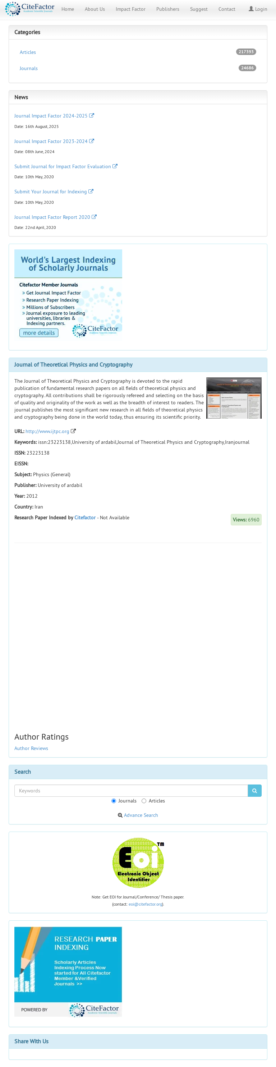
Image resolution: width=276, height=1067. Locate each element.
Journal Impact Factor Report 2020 (55, 217)
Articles (138, 52)
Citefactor (85, 517)
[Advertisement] (138, 600)
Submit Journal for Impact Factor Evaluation (66, 166)
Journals (138, 68)
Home (67, 9)
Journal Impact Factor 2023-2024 (54, 141)
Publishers (167, 9)
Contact (226, 9)
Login (258, 9)
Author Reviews (31, 748)
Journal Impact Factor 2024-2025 (54, 115)
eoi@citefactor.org (145, 904)
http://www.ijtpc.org (47, 431)
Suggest (199, 9)
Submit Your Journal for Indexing (53, 191)
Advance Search (141, 815)
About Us (95, 9)
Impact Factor (131, 9)
